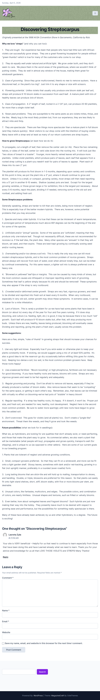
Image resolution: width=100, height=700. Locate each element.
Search (42, 672)
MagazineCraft (57, 695)
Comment (7, 577)
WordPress (38, 695)
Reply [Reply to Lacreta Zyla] (5, 557)
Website (6, 632)
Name (5, 610)
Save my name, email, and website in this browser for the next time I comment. (44, 643)
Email (5, 621)
